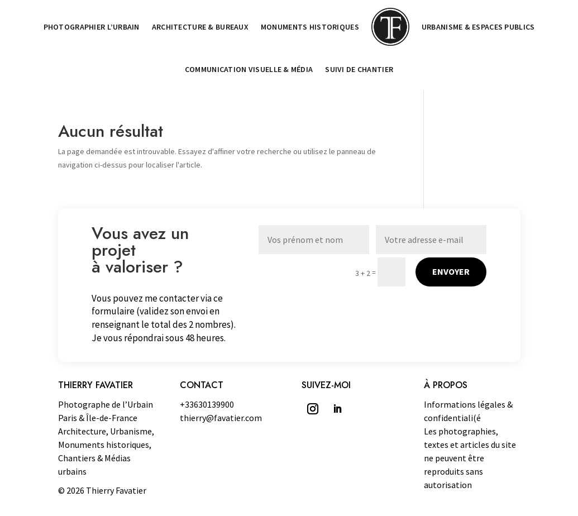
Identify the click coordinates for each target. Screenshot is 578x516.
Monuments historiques (310, 27)
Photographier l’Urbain (92, 27)
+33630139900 (207, 404)
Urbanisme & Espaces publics (478, 27)
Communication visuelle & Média (249, 69)
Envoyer (451, 271)
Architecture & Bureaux (200, 27)
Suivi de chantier (359, 69)
